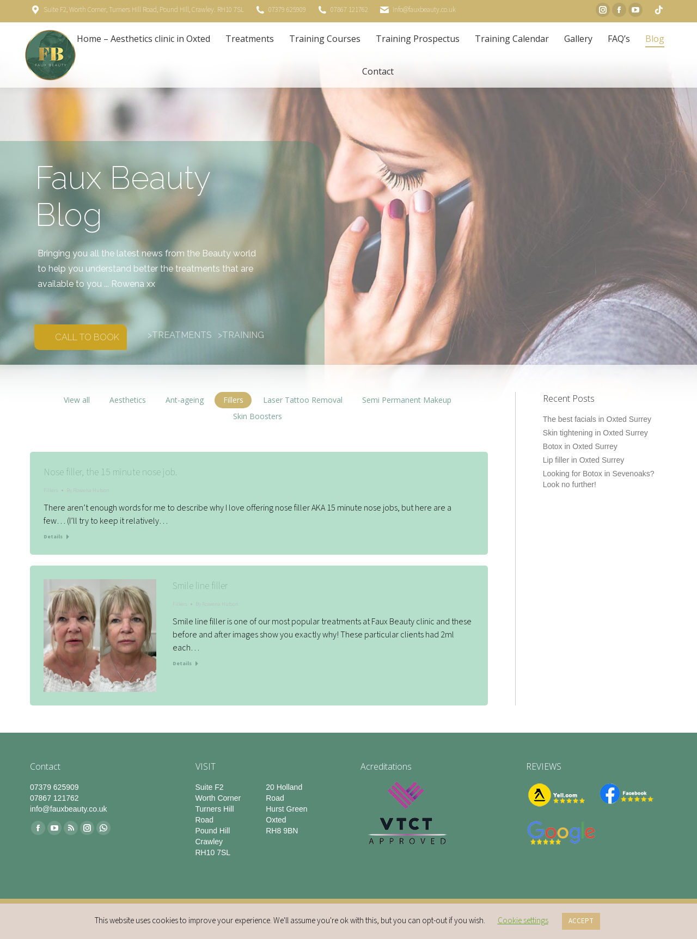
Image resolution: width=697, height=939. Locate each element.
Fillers (51, 490)
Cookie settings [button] (523, 920)
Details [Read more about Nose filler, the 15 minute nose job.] (53, 537)
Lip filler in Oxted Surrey (583, 460)
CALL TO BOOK (87, 337)
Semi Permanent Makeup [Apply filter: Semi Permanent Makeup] (406, 400)
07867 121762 (349, 10)
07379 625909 (287, 10)
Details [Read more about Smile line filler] (182, 663)
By (87, 490)
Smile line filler (200, 586)
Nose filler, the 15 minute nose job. (110, 472)
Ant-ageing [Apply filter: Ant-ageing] (185, 400)
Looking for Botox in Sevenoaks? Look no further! (599, 479)
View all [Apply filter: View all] (77, 400)
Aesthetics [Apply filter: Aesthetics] (127, 400)
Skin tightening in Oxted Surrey (595, 432)
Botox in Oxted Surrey (580, 446)
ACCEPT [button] (581, 921)
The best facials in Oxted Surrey (597, 419)
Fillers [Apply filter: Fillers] (233, 400)
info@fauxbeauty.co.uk (424, 10)
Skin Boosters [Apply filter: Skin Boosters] (257, 416)
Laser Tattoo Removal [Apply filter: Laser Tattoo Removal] (303, 400)
